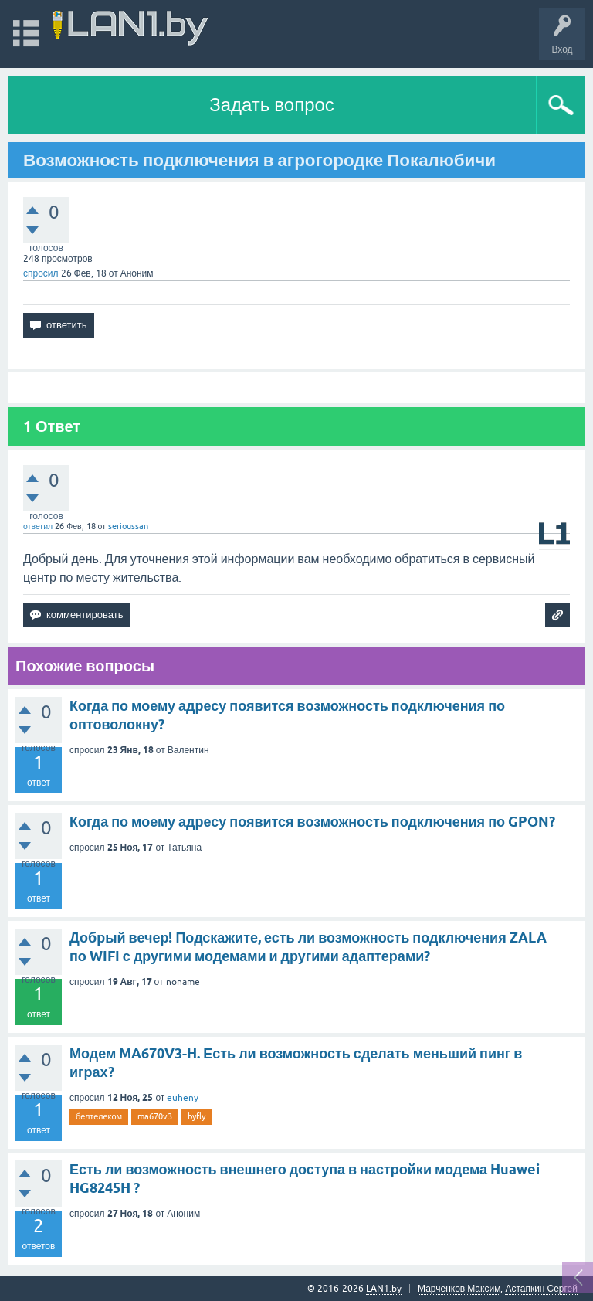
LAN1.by (384, 1288)
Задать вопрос (271, 104)
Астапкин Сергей (541, 1288)
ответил (38, 526)
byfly (196, 1116)
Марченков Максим (459, 1288)
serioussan (128, 526)
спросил (41, 273)
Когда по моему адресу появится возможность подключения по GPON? (312, 822)
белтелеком (99, 1116)
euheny (182, 1097)
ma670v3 (154, 1116)
